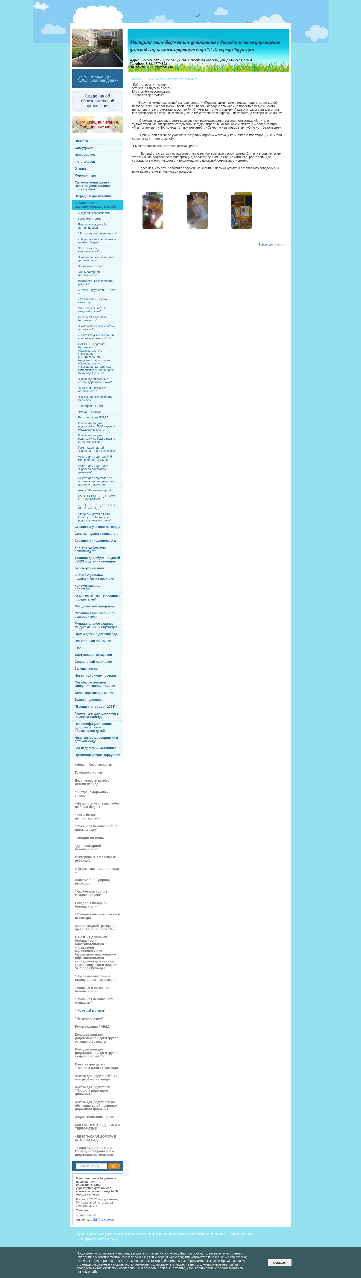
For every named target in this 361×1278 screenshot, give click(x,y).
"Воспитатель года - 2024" (95, 706)
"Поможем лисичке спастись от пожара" (97, 328)
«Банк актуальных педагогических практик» (94, 577)
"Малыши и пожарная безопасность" (92, 389)
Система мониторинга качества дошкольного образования (92, 186)
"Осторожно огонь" (90, 266)
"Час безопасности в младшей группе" (91, 310)
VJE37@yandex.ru (102, 1219)
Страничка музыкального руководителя (95, 615)
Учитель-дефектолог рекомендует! (91, 549)
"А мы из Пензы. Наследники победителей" (97, 597)
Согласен (279, 1262)
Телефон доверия (89, 699)
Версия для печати (271, 244)
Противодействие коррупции (97, 755)
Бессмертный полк (89, 568)
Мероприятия (85, 175)
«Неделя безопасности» (94, 213)
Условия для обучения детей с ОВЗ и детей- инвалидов (97, 559)
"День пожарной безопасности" (89, 273)
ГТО (78, 648)
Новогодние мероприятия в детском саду (96, 739)
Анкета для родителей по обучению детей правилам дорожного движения (96, 481)
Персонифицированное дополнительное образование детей (93, 727)
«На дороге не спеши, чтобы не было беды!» (97, 241)
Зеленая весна (86, 668)
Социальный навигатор (93, 661)
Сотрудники (84, 148)
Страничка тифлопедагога (95, 540)
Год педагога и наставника (95, 748)
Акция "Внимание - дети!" (95, 490)
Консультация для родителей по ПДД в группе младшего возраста (96, 426)
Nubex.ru (113, 1239)
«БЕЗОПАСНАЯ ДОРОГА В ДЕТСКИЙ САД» (96, 506)
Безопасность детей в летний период (92, 226)
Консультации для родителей (89, 587)
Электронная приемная (93, 641)
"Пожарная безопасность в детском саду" (96, 259)
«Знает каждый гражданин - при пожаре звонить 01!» (96, 337)
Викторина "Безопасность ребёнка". (95, 282)
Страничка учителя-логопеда (97, 527)
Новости (81, 141)
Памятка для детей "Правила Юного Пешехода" (97, 449)
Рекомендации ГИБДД (93, 417)
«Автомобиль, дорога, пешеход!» (93, 301)
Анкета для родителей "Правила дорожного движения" (93, 469)
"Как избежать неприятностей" (88, 250)
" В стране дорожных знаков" (97, 233)
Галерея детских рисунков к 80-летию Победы (97, 715)
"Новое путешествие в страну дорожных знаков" (95, 380)
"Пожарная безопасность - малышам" (96, 398)
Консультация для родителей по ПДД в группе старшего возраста (96, 439)
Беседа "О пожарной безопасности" (92, 319)
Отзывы (81, 168)
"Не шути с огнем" (90, 411)
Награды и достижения (93, 196)
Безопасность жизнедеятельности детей (95, 204)
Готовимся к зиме (90, 218)
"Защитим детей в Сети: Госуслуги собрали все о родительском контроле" (94, 517)
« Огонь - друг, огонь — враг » (97, 291)
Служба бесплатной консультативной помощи (95, 684)
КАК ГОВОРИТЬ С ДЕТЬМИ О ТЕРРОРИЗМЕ (96, 497)
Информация (85, 155)
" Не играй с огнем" (91, 406)
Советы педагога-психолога (96, 533)
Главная (137, 78)
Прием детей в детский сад (96, 634)
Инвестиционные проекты (95, 675)
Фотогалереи (85, 161)
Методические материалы (95, 606)
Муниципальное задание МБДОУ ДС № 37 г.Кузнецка (96, 625)
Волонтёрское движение (94, 693)
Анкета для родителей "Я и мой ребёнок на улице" (96, 458)
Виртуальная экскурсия (93, 655)
